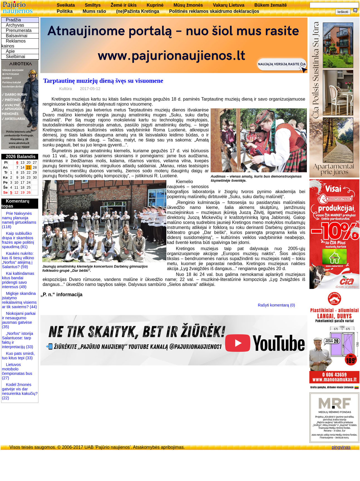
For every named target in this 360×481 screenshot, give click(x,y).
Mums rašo (94, 11)
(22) (5, 398)
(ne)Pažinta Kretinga (137, 11)
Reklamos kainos (13, 43)
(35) (5, 327)
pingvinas (341, 447)
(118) (6, 227)
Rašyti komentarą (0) (276, 305)
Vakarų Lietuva (228, 5)
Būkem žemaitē (270, 5)
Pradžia (13, 20)
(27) (5, 378)
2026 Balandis (21, 156)
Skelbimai (15, 56)
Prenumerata (19, 30)
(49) (22, 287)
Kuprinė (155, 5)
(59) (24, 267)
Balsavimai (16, 35)
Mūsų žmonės (188, 5)
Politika (65, 11)
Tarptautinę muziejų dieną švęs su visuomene (103, 80)
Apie (10, 51)
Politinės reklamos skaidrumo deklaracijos (214, 11)
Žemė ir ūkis (124, 5)
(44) (33, 307)
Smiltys (93, 5)
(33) (29, 347)
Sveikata (66, 5)
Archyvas (15, 25)
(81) (23, 247)
